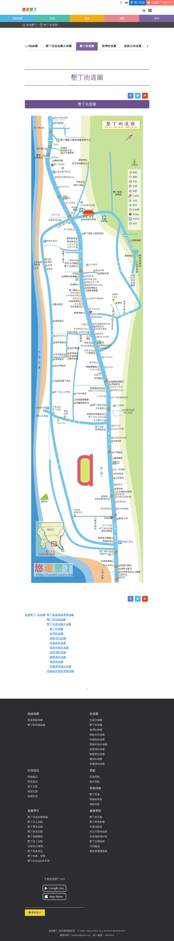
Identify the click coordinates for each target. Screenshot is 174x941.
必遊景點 (95, 776)
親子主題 (33, 786)
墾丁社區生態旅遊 (38, 817)
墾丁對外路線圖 (28, 46)
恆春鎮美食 (96, 799)
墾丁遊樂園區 (35, 836)
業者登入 (34, 912)
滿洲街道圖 (56, 661)
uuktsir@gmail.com (81, 935)
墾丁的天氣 (96, 817)
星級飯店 (33, 776)
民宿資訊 (33, 781)
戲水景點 (95, 781)
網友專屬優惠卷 (98, 851)
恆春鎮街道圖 (58, 643)
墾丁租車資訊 (35, 851)
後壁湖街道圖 (58, 652)
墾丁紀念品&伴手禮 (39, 861)
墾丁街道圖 (87, 46)
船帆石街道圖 (133, 46)
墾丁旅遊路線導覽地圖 (60, 614)
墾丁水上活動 (35, 822)
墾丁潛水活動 (35, 826)
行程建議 (95, 846)
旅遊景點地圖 (35, 720)
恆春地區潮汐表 (98, 836)
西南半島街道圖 (59, 647)
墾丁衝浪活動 (35, 831)
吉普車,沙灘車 (35, 846)
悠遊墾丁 (30, 614)
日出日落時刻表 (98, 831)
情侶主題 (33, 791)
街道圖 (41, 614)
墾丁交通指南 (97, 841)
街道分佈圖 (96, 720)
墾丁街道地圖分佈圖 (59, 46)
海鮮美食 (95, 804)
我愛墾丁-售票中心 (159, 2)
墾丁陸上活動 (35, 841)
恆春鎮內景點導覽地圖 (60, 671)
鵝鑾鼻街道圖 (58, 657)
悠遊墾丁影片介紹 (126, 2)
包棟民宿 (33, 796)
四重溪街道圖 (97, 764)
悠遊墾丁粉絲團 (121, 2)
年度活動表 (96, 826)
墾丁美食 (95, 794)
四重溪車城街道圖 (60, 666)
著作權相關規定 (67, 930)
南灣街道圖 (109, 46)
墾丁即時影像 (97, 822)
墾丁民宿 (137, 2)
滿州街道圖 (96, 759)
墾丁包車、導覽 (36, 856)
